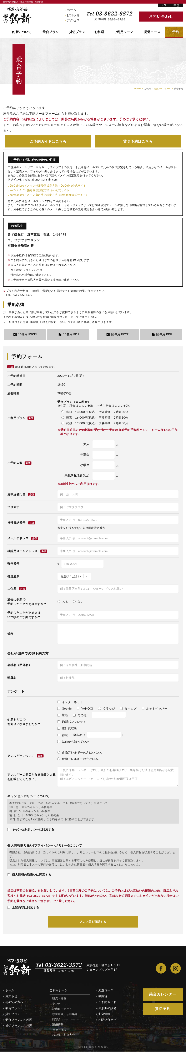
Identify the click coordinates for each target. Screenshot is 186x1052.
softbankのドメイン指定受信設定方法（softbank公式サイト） (49, 195)
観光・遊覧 (59, 999)
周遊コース (153, 31)
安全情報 (104, 1014)
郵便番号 (13, 564)
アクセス (73, 20)
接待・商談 (59, 1030)
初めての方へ (14, 1002)
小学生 (85, 465)
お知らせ (73, 15)
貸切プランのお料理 (18, 1026)
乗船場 (102, 996)
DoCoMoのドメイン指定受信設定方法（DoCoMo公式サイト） (49, 185)
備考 (10, 634)
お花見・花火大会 (63, 1035)
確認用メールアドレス (22, 551)
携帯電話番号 (16, 523)
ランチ (56, 1004)
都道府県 (13, 576)
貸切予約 (137, 141)
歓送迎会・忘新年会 (65, 1014)
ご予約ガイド (48, 141)
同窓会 (56, 1019)
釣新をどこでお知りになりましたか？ (24, 722)
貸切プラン (78, 31)
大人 (86, 444)
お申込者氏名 (16, 494)
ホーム (71, 10)
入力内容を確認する (93, 922)
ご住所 (11, 589)
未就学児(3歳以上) (77, 476)
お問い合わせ (107, 1020)
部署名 (11, 678)
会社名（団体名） (19, 665)
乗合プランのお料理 (18, 1020)
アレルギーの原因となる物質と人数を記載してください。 (31, 777)
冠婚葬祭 (58, 1024)
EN (164, 5)
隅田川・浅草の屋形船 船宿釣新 (17, 15)
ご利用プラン (20, 418)
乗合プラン (51, 31)
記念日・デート (62, 1009)
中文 (177, 5)
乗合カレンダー (162, 995)
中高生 (85, 455)
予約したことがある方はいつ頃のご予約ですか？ (24, 615)
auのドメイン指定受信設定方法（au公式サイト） (41, 190)
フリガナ (13, 507)
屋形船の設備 (107, 1008)
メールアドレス (18, 538)
